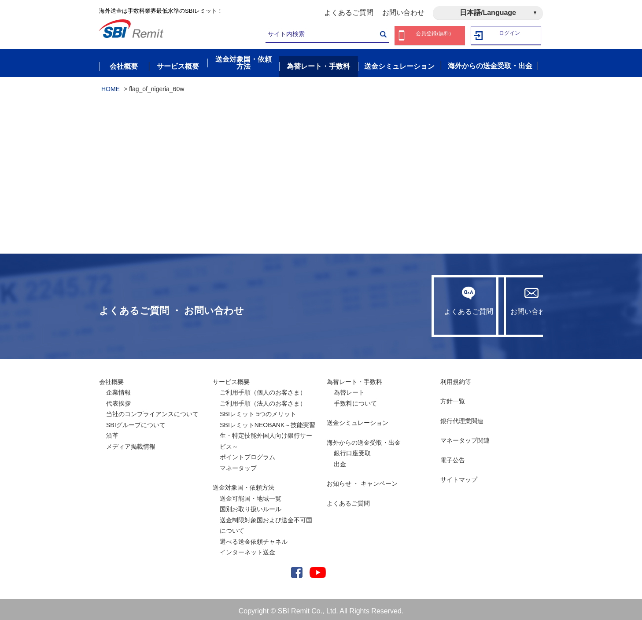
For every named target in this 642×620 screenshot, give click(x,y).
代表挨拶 (118, 399)
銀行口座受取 (352, 449)
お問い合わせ (403, 12)
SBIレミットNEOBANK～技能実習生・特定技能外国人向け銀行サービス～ (267, 431)
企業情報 (118, 388)
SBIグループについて (136, 420)
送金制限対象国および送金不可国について (266, 522)
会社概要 (111, 377)
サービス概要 (231, 377)
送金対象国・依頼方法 (243, 483)
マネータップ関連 (465, 436)
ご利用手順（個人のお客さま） (263, 388)
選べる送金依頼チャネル (254, 537)
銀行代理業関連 (461, 417)
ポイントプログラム (247, 453)
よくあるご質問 (348, 12)
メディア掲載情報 (130, 442)
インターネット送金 (247, 548)
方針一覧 (452, 397)
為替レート (349, 388)
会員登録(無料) (433, 35)
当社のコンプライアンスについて (152, 410)
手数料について (355, 399)
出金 (340, 460)
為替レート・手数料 (354, 377)
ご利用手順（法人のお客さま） (263, 399)
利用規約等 (455, 377)
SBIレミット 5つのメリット (258, 410)
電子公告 (452, 456)
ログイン (510, 35)
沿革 (112, 431)
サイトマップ (458, 476)
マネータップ (238, 464)
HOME (110, 85)
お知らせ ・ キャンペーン (362, 479)
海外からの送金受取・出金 (364, 438)
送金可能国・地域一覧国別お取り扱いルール (250, 500)
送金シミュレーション (357, 419)
